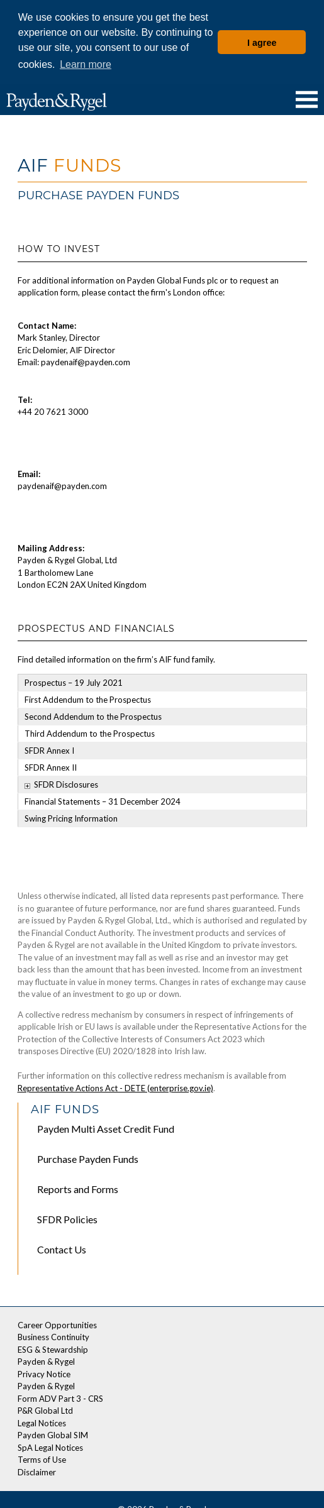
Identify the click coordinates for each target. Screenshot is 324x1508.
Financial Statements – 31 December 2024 (103, 800)
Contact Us (61, 1248)
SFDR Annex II (51, 766)
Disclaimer (37, 1470)
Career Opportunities (57, 1323)
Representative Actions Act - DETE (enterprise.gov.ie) (115, 1086)
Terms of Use (42, 1458)
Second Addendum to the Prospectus (93, 715)
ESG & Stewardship (53, 1348)
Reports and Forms (77, 1187)
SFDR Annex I (49, 749)
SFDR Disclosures (66, 783)
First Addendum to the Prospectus (88, 698)
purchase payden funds (87, 1157)
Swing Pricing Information (71, 817)
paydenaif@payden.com (62, 485)
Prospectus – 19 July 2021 (74, 681)
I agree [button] (261, 43)
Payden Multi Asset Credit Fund (105, 1127)
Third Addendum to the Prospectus (90, 732)
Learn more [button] (85, 64)
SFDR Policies (67, 1218)
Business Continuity (53, 1336)
